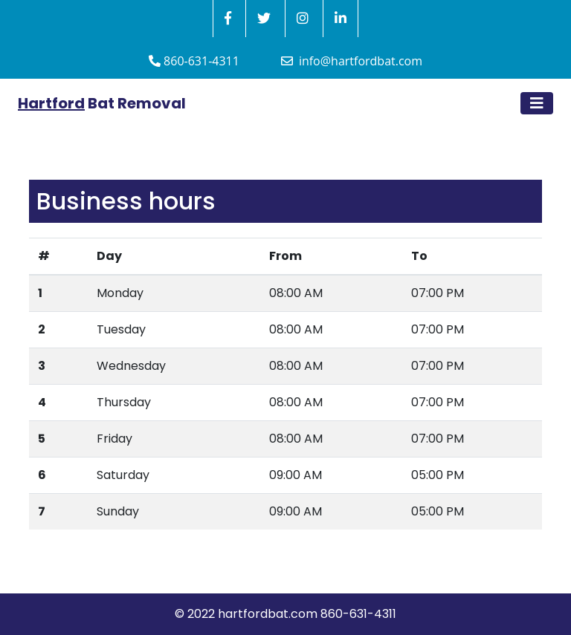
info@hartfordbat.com (351, 61)
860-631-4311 (194, 61)
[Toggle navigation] (536, 103)
